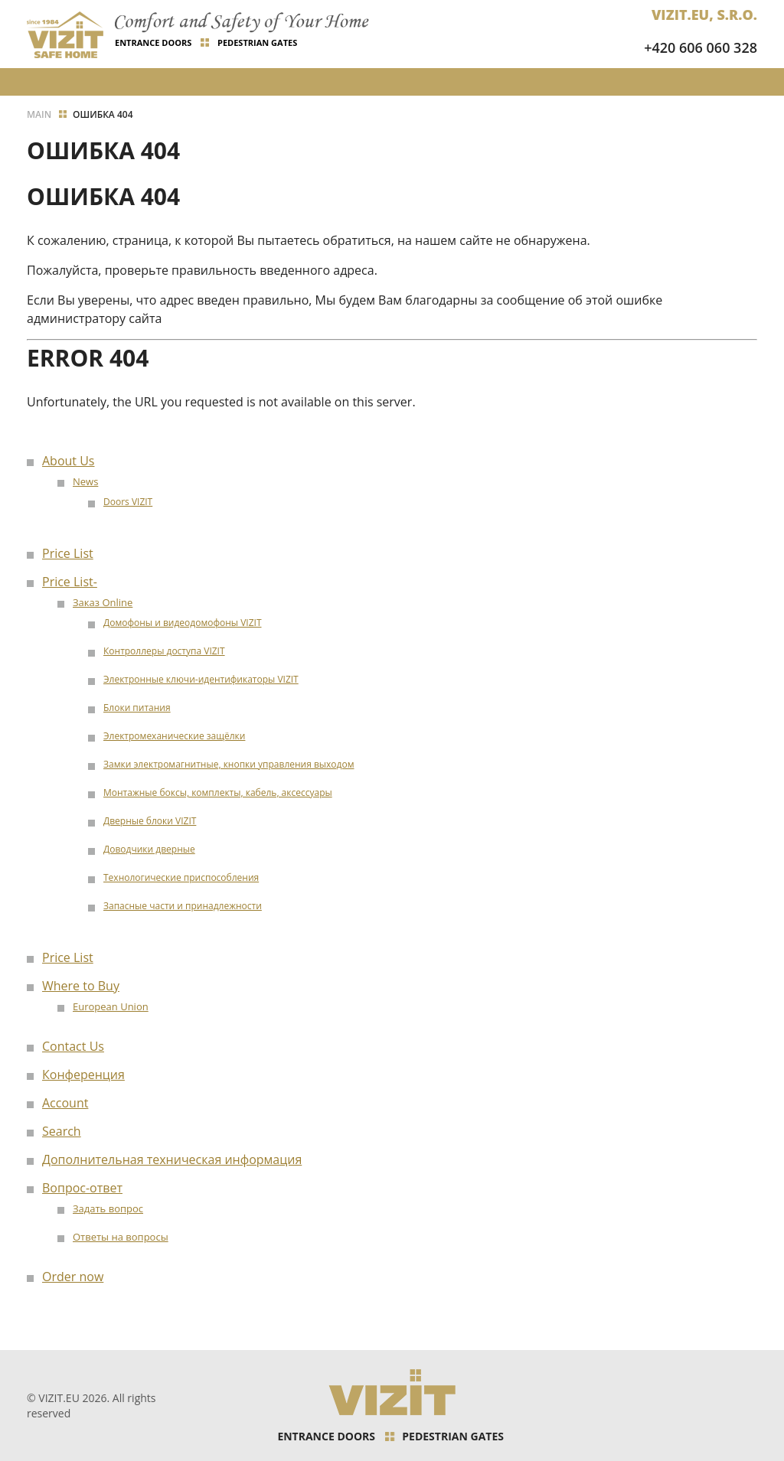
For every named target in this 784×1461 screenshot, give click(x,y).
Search (61, 1131)
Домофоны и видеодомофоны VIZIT (182, 622)
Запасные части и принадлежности (182, 905)
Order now (72, 1276)
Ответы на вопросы (120, 1237)
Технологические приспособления (181, 877)
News (85, 481)
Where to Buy (80, 985)
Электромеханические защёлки (174, 735)
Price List (67, 553)
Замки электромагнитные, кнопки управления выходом (228, 764)
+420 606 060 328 (700, 47)
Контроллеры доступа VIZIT (164, 650)
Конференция (83, 1074)
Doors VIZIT (127, 501)
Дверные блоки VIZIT (149, 820)
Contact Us (73, 1046)
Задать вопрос (108, 1208)
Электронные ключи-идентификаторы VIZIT (201, 679)
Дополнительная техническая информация (172, 1159)
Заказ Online (102, 602)
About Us (68, 460)
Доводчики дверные (149, 849)
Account (65, 1102)
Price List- (69, 581)
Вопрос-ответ (82, 1187)
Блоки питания (137, 707)
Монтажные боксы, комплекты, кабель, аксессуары (217, 792)
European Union (111, 1006)
